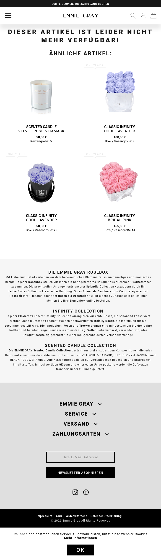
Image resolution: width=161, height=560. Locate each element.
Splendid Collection (100, 286)
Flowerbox (25, 316)
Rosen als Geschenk (97, 291)
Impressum (44, 516)
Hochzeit (16, 296)
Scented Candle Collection (52, 350)
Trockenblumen (90, 325)
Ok (80, 550)
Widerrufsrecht (77, 516)
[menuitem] (8, 15)
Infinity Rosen (104, 321)
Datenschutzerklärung (107, 516)
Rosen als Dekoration (73, 296)
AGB (59, 516)
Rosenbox (35, 282)
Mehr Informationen (80, 538)
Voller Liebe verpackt (102, 330)
